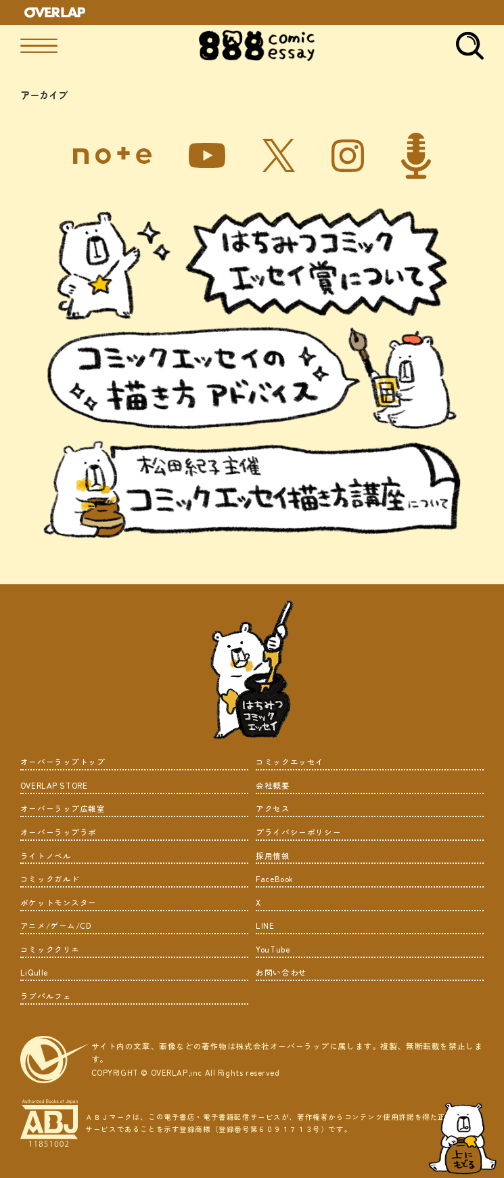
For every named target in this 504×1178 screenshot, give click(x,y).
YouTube (273, 949)
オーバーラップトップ (63, 761)
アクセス (273, 808)
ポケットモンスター (58, 902)
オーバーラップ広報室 (63, 808)
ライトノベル (46, 855)
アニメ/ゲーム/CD (55, 925)
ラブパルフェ (46, 995)
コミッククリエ (50, 949)
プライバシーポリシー (298, 832)
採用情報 (273, 855)
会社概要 (273, 785)
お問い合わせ (281, 972)
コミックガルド (50, 878)
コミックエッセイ (290, 761)
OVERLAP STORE (54, 785)
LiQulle (34, 972)
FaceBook (275, 878)
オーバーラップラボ (58, 832)
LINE (265, 925)
